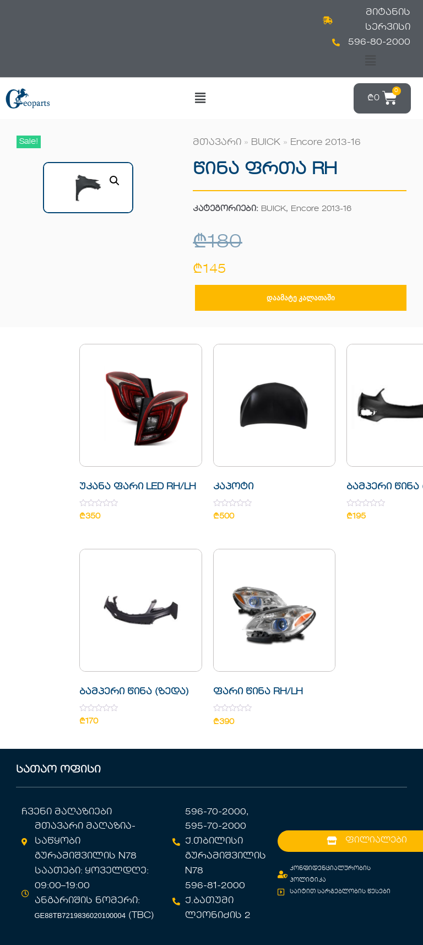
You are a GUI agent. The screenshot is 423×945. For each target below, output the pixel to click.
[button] (370, 61)
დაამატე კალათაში (301, 298)
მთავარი (217, 142)
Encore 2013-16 (325, 142)
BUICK (265, 142)
